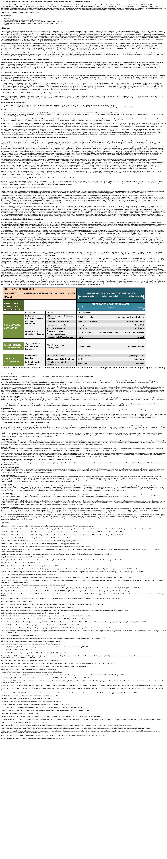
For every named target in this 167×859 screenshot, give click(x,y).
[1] (6, 263)
